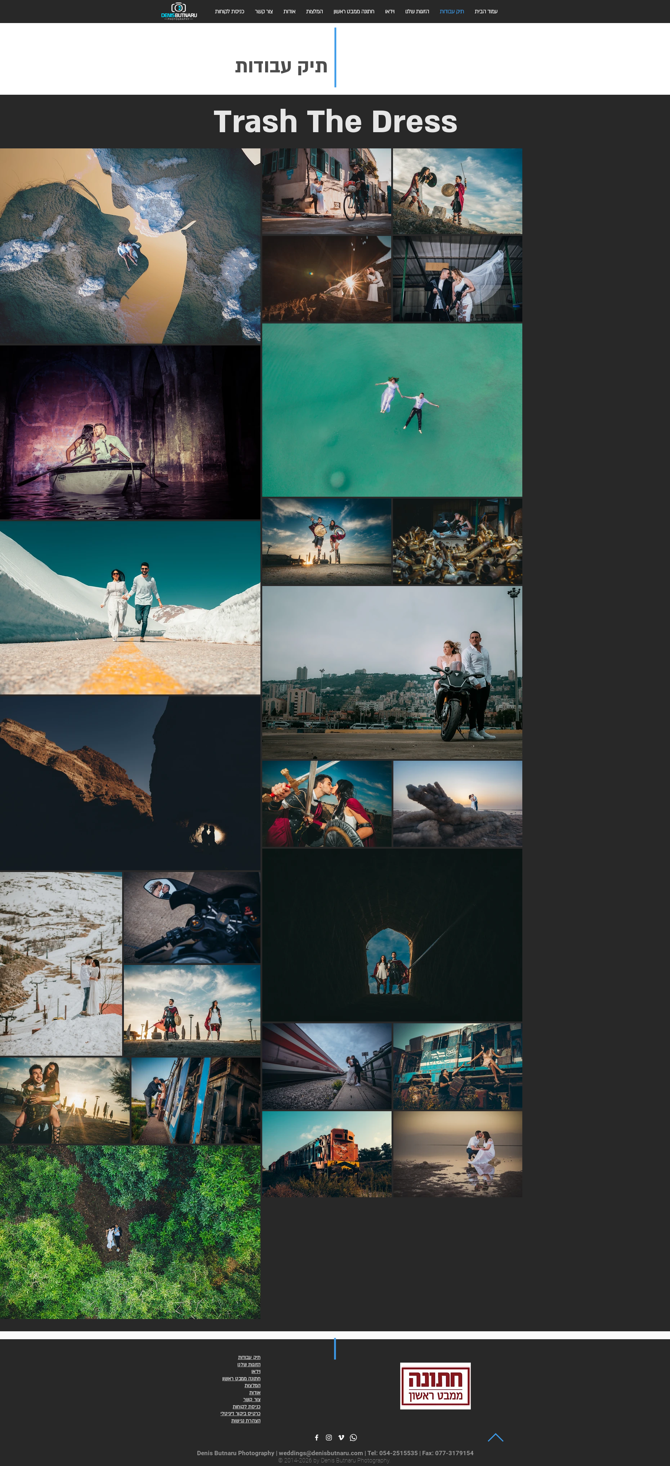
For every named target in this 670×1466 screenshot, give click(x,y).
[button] (230, 11)
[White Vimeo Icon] (341, 1438)
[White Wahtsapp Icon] (353, 1438)
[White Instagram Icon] (329, 1438)
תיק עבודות (281, 66)
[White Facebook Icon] (317, 1438)
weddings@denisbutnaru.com (321, 1453)
